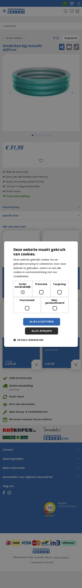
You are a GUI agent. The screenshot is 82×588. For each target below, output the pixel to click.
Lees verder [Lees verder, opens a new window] (36, 276)
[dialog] (41, 294)
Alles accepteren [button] (42, 321)
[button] (28, 340)
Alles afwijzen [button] (42, 330)
